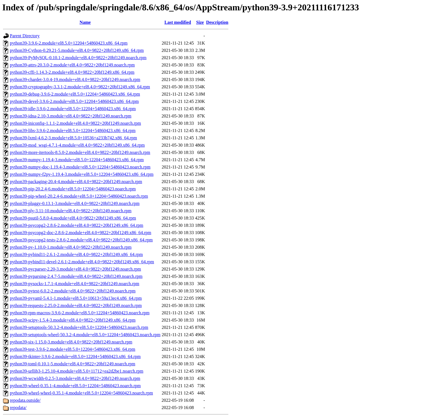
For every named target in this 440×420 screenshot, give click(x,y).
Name (85, 22)
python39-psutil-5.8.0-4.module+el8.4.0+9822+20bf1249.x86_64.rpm (73, 218)
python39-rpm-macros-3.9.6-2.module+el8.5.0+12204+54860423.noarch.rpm (80, 312)
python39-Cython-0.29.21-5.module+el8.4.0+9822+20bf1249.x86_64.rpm (77, 50)
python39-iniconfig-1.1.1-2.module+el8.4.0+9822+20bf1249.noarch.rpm (75, 123)
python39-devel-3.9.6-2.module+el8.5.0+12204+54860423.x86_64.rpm (74, 101)
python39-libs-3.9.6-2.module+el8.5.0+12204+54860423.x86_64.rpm (73, 130)
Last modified (177, 22)
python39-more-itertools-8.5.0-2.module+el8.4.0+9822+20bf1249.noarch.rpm (80, 152)
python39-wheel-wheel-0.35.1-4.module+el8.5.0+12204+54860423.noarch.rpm (81, 393)
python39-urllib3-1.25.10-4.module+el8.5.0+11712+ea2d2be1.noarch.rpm (76, 371)
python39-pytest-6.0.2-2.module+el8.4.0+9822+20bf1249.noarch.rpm (73, 291)
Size (200, 22)
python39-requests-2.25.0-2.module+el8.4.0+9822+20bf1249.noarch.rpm (76, 305)
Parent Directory (25, 35)
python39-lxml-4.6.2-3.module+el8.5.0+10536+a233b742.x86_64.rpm (73, 137)
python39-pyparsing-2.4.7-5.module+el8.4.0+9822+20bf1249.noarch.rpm (76, 276)
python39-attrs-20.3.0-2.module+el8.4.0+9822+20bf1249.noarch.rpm (72, 65)
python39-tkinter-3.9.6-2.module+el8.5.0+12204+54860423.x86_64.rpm (75, 356)
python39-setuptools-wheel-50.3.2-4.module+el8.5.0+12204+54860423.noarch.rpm (85, 334)
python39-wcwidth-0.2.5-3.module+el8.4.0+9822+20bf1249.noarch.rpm (75, 378)
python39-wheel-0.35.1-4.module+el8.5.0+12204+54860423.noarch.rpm (75, 385)
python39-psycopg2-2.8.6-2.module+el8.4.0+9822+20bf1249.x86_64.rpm (76, 225)
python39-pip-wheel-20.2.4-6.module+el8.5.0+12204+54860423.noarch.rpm (79, 196)
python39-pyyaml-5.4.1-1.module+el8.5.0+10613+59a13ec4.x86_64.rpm (76, 298)
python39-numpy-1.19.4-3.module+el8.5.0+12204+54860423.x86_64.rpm (77, 159)
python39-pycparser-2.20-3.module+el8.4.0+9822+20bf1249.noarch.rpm (75, 269)
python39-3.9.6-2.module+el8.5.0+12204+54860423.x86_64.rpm (68, 43)
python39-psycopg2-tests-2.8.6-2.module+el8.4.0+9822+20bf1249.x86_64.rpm (81, 239)
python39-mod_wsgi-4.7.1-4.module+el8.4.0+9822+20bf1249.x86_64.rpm (77, 145)
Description (217, 22)
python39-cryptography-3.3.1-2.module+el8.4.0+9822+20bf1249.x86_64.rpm (80, 86)
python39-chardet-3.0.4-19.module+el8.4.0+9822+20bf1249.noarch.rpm (75, 79)
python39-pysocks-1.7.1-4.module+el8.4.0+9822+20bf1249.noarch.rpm (74, 283)
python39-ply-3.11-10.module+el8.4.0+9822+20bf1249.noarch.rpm (71, 210)
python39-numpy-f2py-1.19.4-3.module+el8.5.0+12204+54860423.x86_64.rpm (81, 174)
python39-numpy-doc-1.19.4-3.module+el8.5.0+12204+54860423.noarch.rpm (80, 167)
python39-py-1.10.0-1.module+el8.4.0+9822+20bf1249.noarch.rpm (71, 247)
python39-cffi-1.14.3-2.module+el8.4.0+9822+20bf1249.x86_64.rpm (72, 72)
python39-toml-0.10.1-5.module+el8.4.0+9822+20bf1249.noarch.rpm (72, 363)
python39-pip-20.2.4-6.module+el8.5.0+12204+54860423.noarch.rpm (73, 188)
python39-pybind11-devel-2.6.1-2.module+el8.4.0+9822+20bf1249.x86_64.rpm (82, 261)
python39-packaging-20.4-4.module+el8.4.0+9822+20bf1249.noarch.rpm (76, 181)
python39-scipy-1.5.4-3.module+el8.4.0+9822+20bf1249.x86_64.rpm (73, 320)
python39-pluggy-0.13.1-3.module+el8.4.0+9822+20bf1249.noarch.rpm (74, 203)
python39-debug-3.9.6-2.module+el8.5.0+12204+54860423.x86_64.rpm (75, 94)
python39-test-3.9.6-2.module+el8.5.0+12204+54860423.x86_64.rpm (72, 349)
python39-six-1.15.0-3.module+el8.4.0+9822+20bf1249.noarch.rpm (71, 342)
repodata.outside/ (25, 400)
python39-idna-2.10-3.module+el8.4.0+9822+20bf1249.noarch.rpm (70, 116)
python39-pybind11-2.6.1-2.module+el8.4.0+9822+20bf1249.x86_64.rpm (76, 254)
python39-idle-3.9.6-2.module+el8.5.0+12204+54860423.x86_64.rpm (73, 108)
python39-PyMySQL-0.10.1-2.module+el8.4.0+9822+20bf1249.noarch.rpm (78, 57)
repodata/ (18, 407)
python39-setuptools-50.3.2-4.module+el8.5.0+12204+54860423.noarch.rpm (79, 327)
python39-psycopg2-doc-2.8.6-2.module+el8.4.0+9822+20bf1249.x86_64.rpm (80, 232)
